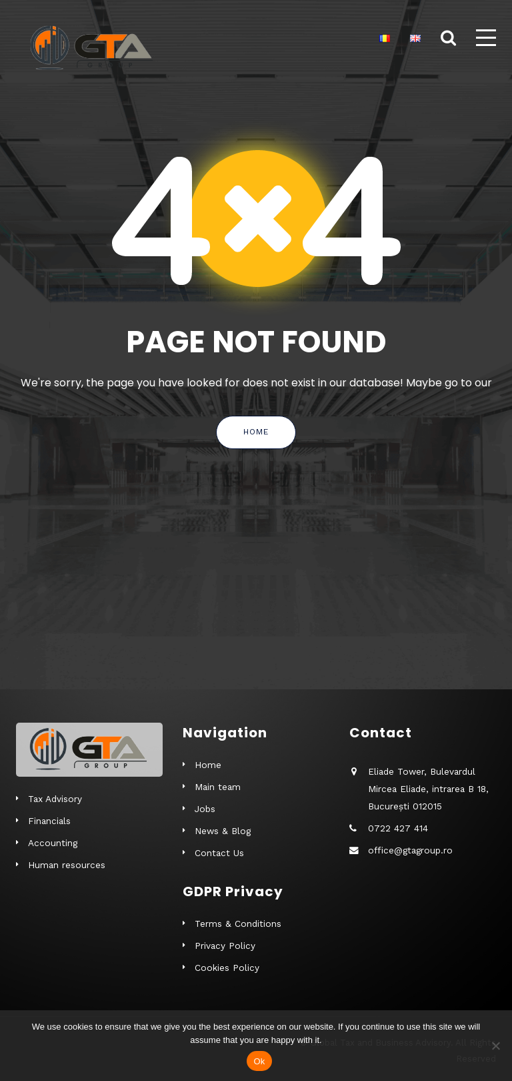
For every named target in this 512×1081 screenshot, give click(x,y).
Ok (259, 1061)
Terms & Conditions (238, 923)
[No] (495, 1045)
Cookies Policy (227, 967)
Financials (49, 820)
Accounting (52, 842)
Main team (218, 786)
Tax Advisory (55, 798)
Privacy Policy (225, 945)
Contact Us (219, 852)
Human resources (66, 864)
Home (256, 431)
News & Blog (223, 830)
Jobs (205, 808)
